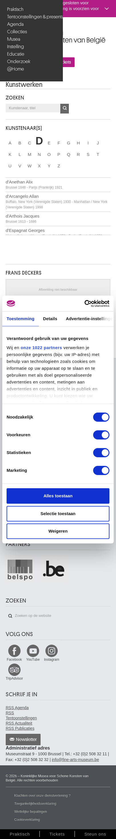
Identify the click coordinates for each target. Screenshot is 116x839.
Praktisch (15, 9)
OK (64, 109)
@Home (15, 69)
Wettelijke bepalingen (30, 811)
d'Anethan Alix (34, 184)
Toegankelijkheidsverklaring (35, 803)
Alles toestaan (58, 495)
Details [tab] (50, 318)
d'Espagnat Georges (54, 233)
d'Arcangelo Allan (56, 201)
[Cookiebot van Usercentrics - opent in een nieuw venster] (84, 303)
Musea (13, 39)
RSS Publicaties (20, 728)
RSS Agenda (17, 707)
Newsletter (26, 739)
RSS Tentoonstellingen (21, 715)
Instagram (51, 660)
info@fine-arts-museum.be (75, 759)
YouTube (33, 660)
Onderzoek (18, 61)
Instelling (15, 46)
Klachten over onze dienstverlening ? (42, 795)
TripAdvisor (14, 678)
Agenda (15, 24)
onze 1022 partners (41, 347)
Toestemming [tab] (21, 318)
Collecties (17, 31)
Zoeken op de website (10, 616)
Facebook (14, 660)
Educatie (15, 54)
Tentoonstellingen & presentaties (32, 16)
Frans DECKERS (24, 272)
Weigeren (57, 531)
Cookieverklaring (27, 820)
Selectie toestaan (58, 513)
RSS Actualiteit (19, 723)
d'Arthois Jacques (22, 219)
